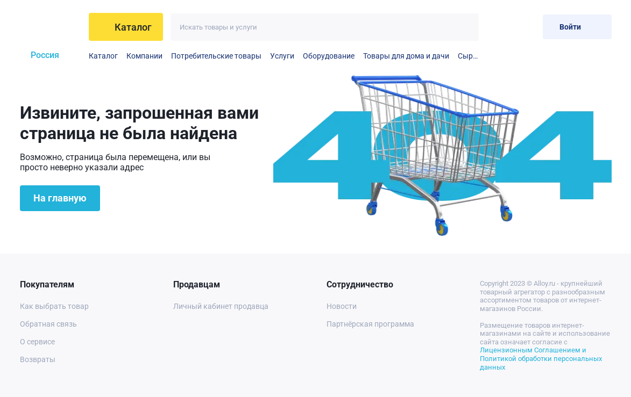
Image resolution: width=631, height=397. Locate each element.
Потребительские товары (216, 56)
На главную (60, 198)
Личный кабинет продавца (220, 306)
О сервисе (37, 341)
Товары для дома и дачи (406, 56)
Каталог (103, 56)
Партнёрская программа (370, 324)
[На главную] (50, 27)
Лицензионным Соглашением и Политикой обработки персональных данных (541, 358)
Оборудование (329, 56)
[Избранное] (499, 26)
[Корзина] (525, 26)
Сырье (468, 56)
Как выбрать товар (54, 306)
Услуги (282, 56)
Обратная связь (48, 324)
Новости (342, 306)
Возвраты (37, 359)
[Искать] (465, 27)
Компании (144, 56)
